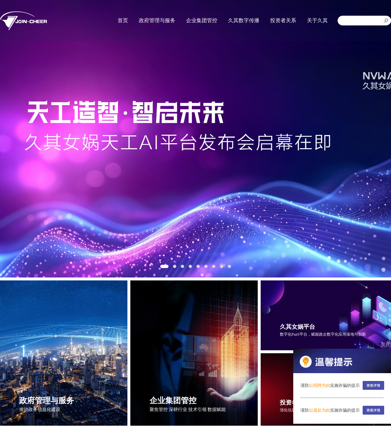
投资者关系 (283, 20)
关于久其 (317, 20)
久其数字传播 (243, 20)
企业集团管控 (201, 20)
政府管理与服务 (157, 20)
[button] (164, 266)
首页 (123, 20)
